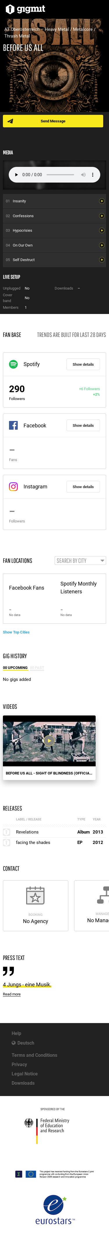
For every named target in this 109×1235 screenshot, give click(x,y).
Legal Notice (25, 1074)
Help (16, 1033)
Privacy (19, 1064)
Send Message (53, 121)
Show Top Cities (16, 632)
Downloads (23, 1083)
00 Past (37, 667)
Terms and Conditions (34, 1055)
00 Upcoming (15, 667)
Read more (12, 994)
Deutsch (25, 1043)
